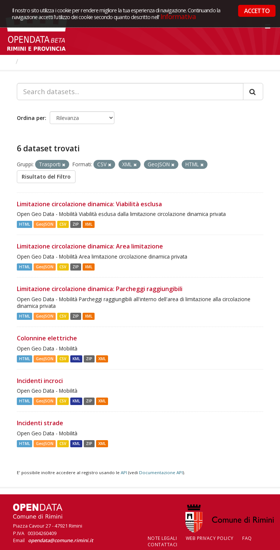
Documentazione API (161, 472)
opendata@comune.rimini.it (60, 540)
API (124, 472)
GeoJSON (44, 224)
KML (76, 358)
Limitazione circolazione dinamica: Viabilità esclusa (89, 204)
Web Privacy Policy (210, 538)
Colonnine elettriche (47, 338)
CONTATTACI (163, 544)
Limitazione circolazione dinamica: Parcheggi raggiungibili (99, 289)
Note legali (162, 538)
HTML (24, 224)
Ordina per (31, 117)
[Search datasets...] (130, 91)
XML (88, 224)
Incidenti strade (40, 423)
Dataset (35, 61)
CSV (62, 224)
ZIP (76, 224)
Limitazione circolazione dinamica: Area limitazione (90, 246)
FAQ (247, 538)
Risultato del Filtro (46, 176)
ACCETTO (257, 11)
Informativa (178, 16)
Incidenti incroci (40, 381)
